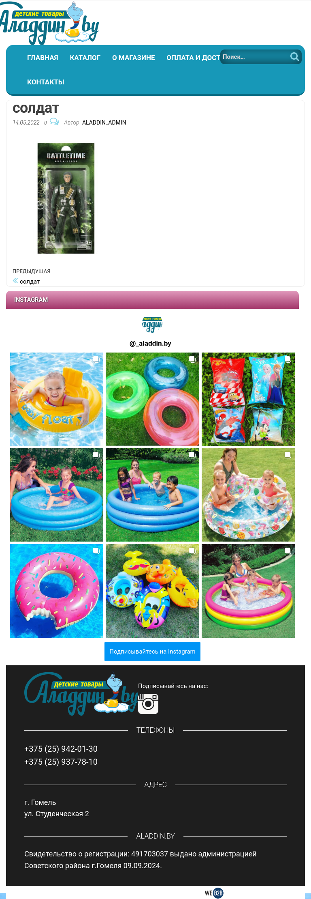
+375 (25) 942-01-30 (61, 749)
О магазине (133, 58)
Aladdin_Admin (104, 122)
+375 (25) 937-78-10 (61, 762)
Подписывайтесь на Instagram (152, 651)
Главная (42, 58)
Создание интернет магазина (155, 892)
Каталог (85, 58)
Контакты (45, 82)
